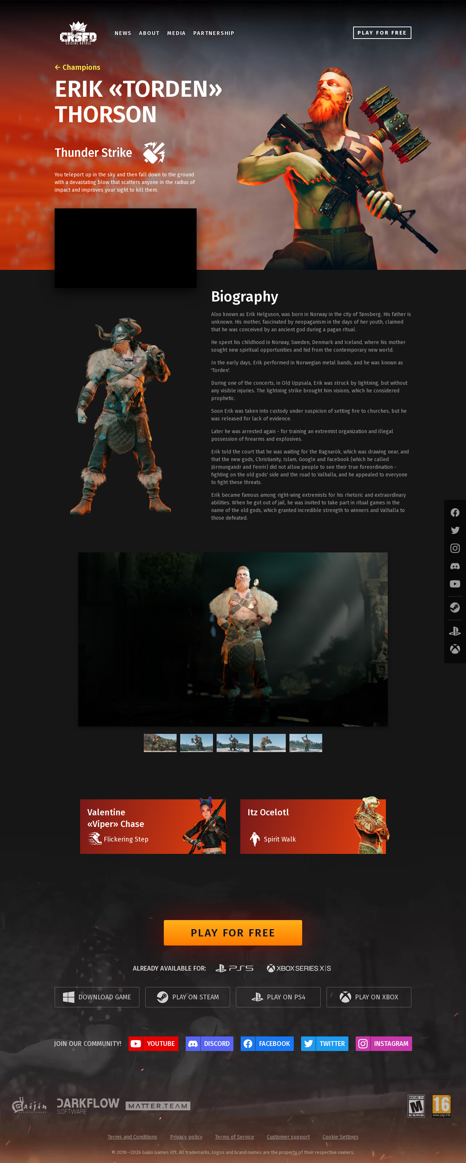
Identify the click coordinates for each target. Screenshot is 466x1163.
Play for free (233, 932)
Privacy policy (186, 1137)
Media (176, 33)
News (123, 33)
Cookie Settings (341, 1137)
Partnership (214, 33)
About (149, 33)
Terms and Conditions (132, 1137)
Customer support (288, 1137)
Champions (81, 67)
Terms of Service (234, 1137)
